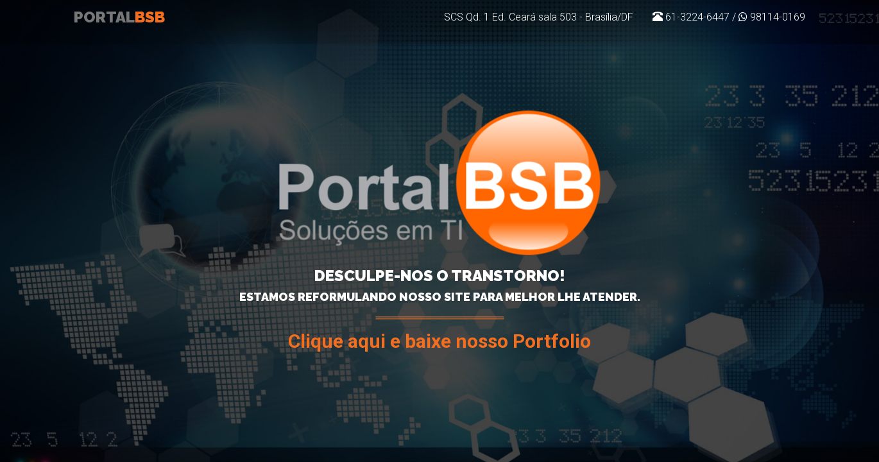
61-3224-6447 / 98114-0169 (729, 35)
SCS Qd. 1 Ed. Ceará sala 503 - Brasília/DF (538, 35)
